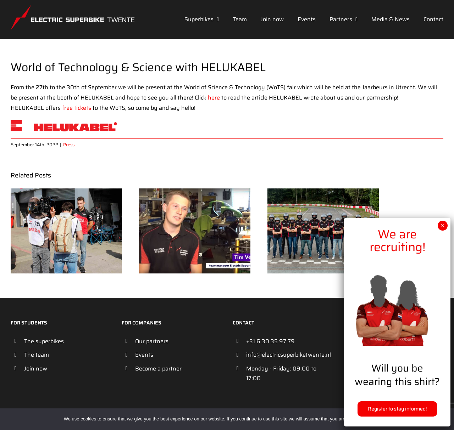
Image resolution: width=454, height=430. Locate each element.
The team (36, 354)
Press (68, 144)
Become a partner (158, 368)
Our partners (151, 341)
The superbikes (44, 341)
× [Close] (442, 226)
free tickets (76, 107)
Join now (35, 368)
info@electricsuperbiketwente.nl (288, 354)
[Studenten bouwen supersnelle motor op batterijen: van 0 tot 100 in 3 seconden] (323, 192)
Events (144, 354)
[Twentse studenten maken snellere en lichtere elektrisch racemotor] (194, 192)
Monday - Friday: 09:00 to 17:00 (281, 373)
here (214, 97)
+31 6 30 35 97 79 (270, 341)
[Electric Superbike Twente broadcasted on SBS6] (66, 192)
